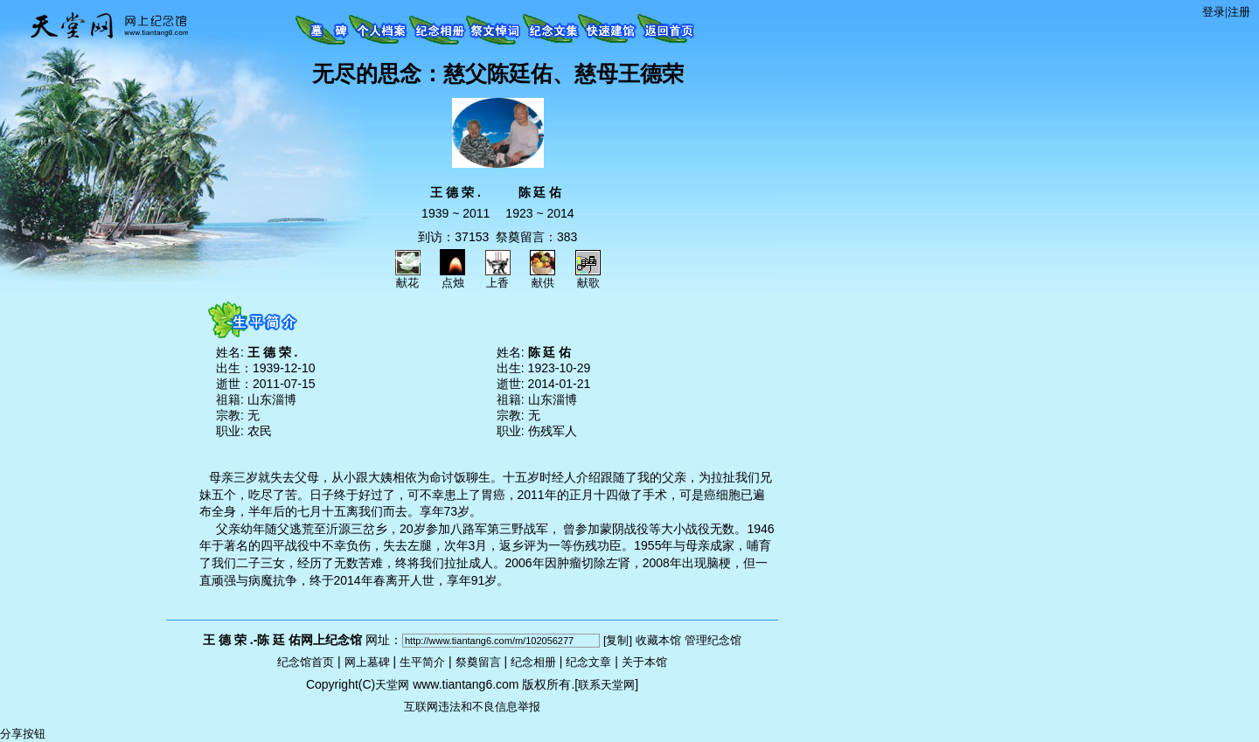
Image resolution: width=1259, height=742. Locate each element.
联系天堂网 (606, 684)
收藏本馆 (658, 640)
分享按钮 (22, 733)
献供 (542, 277)
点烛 (452, 277)
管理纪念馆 (713, 640)
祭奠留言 (478, 662)
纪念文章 (588, 662)
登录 (1213, 11)
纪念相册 (533, 662)
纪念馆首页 (305, 662)
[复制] (617, 640)
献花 (408, 277)
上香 (498, 277)
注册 (1239, 11)
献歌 (588, 277)
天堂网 (392, 684)
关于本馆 (644, 662)
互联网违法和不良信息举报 (472, 706)
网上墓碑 (367, 662)
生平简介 (422, 662)
